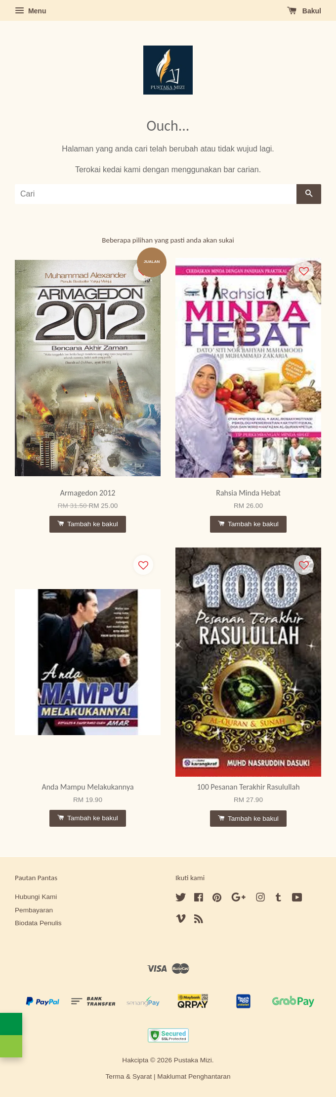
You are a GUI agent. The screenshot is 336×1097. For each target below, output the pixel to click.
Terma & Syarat (129, 1076)
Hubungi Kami (36, 896)
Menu (30, 10)
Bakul (304, 10)
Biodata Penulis (38, 923)
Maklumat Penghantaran (193, 1076)
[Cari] (155, 194)
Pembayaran (34, 910)
